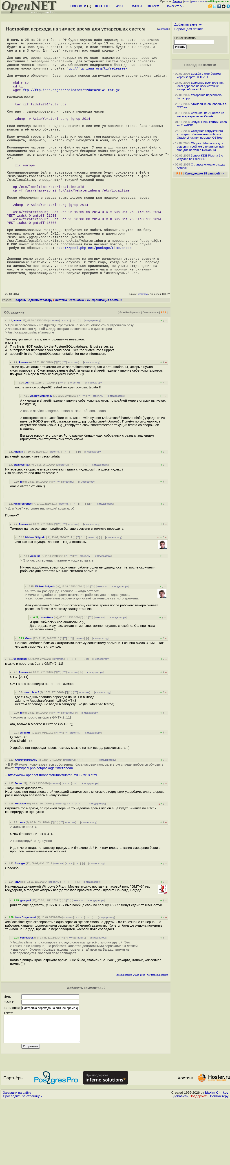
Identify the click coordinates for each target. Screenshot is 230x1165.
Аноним (24, 421)
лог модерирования (157, 1034)
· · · (73, 379)
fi (21, 541)
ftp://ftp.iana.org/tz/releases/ (97, 76)
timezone (143, 353)
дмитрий (25, 959)
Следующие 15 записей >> (204, 173)
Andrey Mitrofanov (41, 455)
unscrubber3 (31, 751)
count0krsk (46, 676)
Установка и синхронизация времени (95, 359)
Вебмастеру (219, 1161)
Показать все (150, 371)
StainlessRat (21, 524)
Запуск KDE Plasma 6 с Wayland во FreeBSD (200, 157)
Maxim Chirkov (216, 1157)
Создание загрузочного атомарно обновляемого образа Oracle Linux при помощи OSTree (200, 134)
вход (186, 1)
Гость (18, 842)
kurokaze (20, 862)
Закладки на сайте (17, 1157)
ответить (54, 379)
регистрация (198, 1)
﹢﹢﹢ (65, 379)
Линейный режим (129, 371)
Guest (28, 697)
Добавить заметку (188, 24)
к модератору (92, 379)
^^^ (64, 421)
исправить (163, 29)
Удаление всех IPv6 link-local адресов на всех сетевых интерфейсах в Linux (200, 86)
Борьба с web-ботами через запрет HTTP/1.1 (199, 75)
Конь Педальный (25, 976)
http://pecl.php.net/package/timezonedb (94, 300)
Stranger (20, 922)
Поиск (170, 6)
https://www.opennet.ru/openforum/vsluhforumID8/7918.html (52, 834)
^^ (59, 421)
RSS (163, 371)
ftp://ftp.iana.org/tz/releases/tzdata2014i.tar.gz (71, 103)
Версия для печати (188, 29)
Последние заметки (200, 65)
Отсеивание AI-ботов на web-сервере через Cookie (200, 114)
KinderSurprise (22, 563)
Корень (20, 359)
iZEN (17, 941)
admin (17, 379)
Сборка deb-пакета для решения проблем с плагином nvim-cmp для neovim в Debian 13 (201, 147)
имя (22, 881)
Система (61, 359)
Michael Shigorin (35, 596)
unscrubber (20, 718)
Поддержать (199, 1161)
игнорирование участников (130, 1034)
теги (179, 6)
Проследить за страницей (22, 1161)
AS (27, 441)
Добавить (180, 1161)
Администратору (40, 359)
